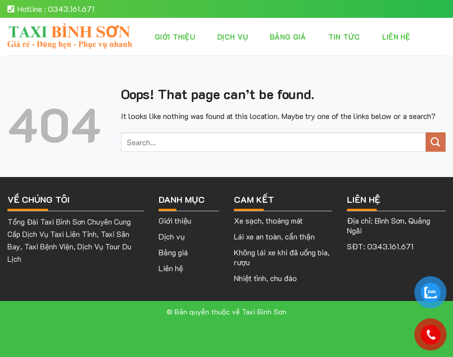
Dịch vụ (232, 37)
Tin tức (344, 37)
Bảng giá (288, 37)
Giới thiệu (175, 37)
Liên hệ (396, 37)
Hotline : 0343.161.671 (50, 8)
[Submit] (436, 142)
